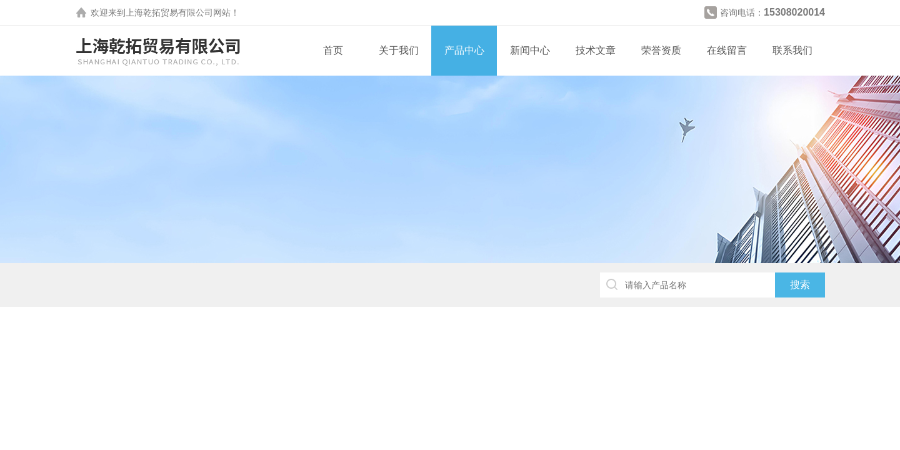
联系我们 (792, 50)
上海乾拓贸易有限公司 (169, 13)
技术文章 (596, 50)
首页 (333, 50)
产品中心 (464, 50)
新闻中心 (530, 50)
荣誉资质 (661, 50)
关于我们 (399, 50)
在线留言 (727, 50)
